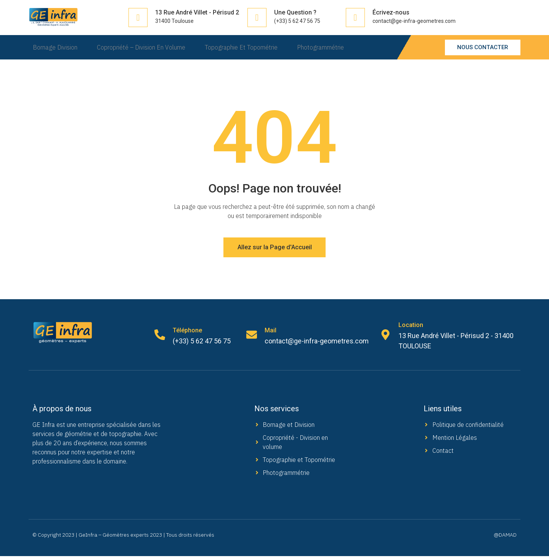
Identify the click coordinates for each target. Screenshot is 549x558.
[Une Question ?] (256, 17)
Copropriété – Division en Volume (140, 47)
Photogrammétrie (326, 47)
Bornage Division (51, 47)
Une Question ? (295, 12)
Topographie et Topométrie (243, 47)
